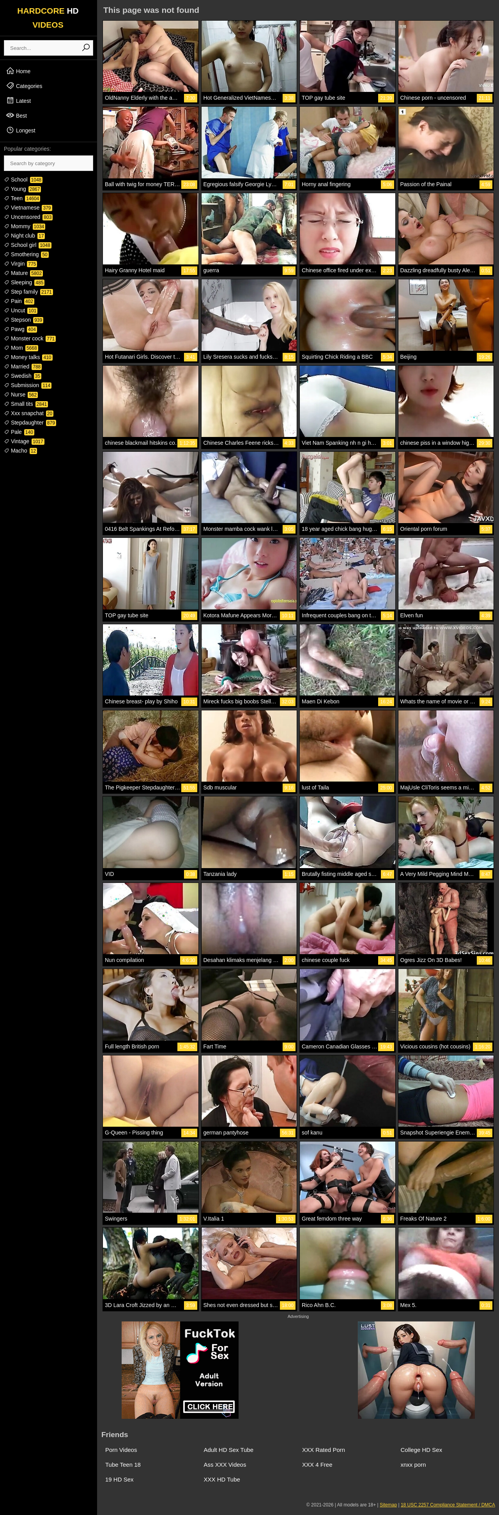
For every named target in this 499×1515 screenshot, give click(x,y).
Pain (19, 301)
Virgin (20, 264)
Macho (20, 450)
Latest (18, 100)
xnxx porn (413, 1464)
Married (23, 366)
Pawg (20, 329)
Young (22, 189)
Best (16, 115)
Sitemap (388, 1505)
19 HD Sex (119, 1479)
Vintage (24, 441)
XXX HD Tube (222, 1479)
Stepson (23, 320)
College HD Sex (421, 1449)
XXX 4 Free (317, 1464)
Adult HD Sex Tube (229, 1449)
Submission (27, 385)
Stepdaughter (30, 422)
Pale (19, 432)
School (23, 179)
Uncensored (28, 217)
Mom (21, 348)
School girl (27, 245)
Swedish (22, 376)
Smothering (26, 254)
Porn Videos (121, 1449)
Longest (20, 130)
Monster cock (30, 338)
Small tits (26, 404)
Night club (24, 236)
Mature (23, 273)
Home (18, 71)
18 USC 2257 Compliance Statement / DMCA (448, 1505)
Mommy (24, 226)
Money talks (28, 357)
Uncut (20, 310)
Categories (24, 85)
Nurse (21, 394)
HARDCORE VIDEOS (48, 17)
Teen (22, 198)
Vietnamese (28, 207)
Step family (28, 292)
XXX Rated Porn (323, 1449)
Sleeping (24, 282)
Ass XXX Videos (225, 1464)
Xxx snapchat (28, 413)
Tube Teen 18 (123, 1464)
